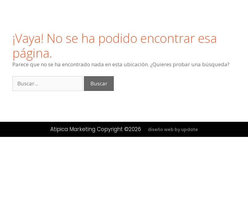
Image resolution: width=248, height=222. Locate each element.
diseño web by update (173, 129)
